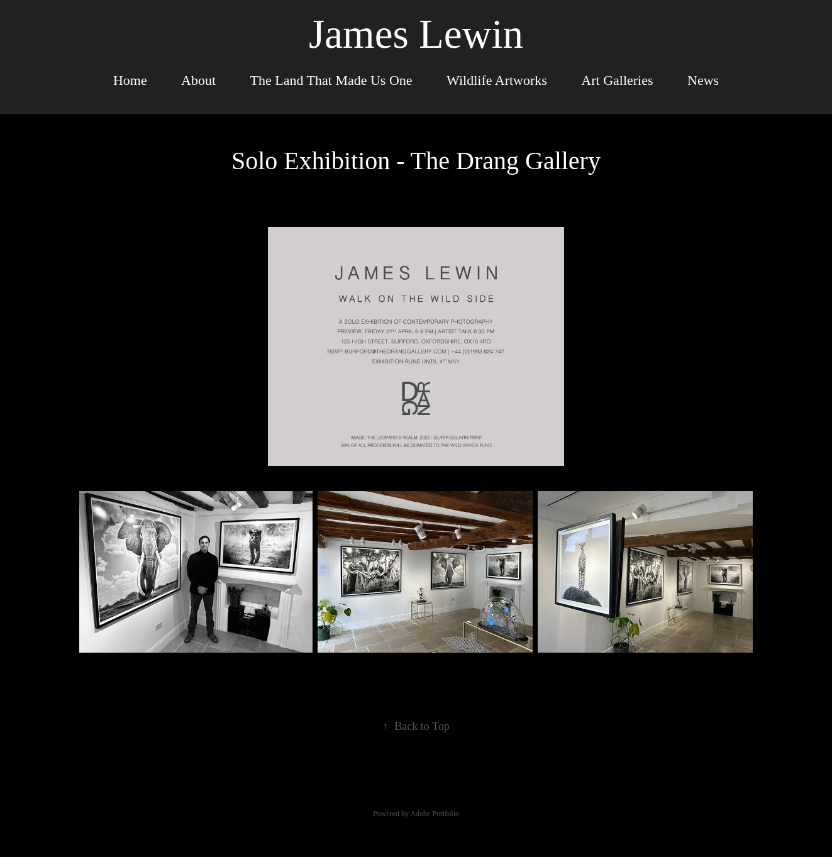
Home (130, 80)
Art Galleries (617, 80)
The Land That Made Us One (331, 80)
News (703, 80)
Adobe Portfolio (434, 813)
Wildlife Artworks (497, 80)
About (198, 80)
